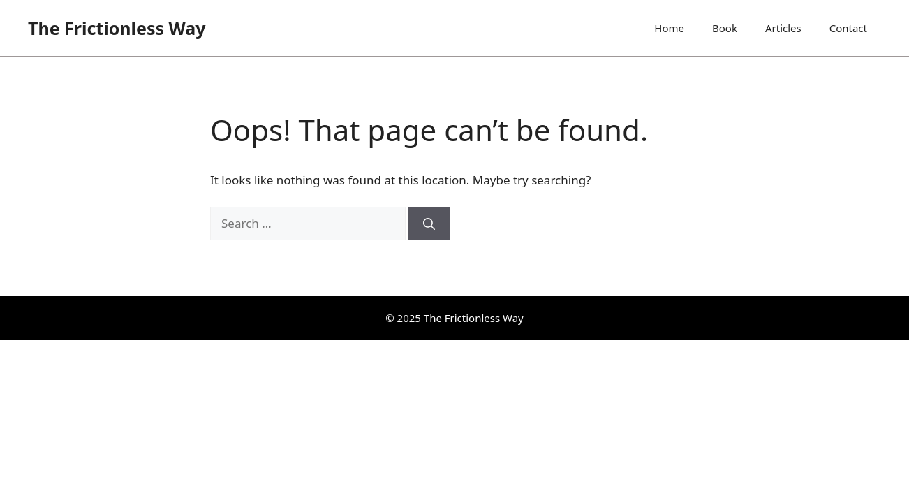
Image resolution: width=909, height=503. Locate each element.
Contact (848, 28)
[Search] (429, 223)
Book (724, 28)
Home (669, 28)
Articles (783, 28)
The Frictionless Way (116, 28)
